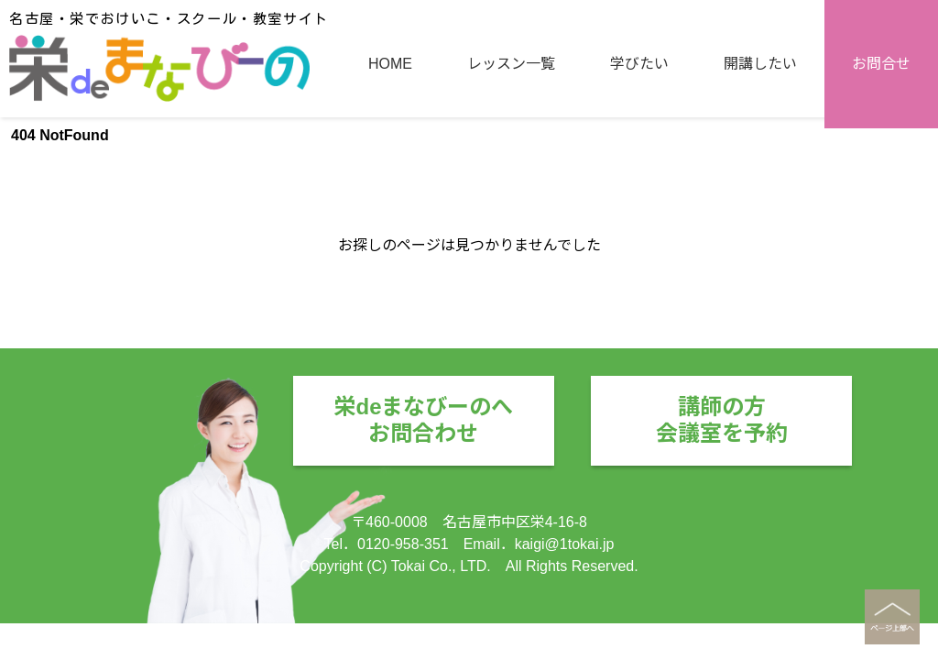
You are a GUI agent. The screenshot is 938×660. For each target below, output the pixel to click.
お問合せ (881, 185)
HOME (390, 185)
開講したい (760, 185)
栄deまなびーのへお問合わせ (423, 420)
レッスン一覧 (511, 185)
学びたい (639, 185)
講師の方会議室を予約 (722, 420)
